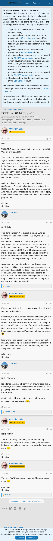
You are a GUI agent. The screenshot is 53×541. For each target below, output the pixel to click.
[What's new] (44, 3)
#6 (51, 474)
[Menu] (4, 3)
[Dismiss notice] (49, 10)
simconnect (6, 123)
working (22, 123)
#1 (51, 139)
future (29, 120)
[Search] (49, 3)
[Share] (47, 138)
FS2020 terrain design (24, 75)
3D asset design (28, 38)
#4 (51, 374)
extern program (7, 120)
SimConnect (19, 81)
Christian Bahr (9, 117)
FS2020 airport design (24, 58)
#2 (51, 223)
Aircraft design (27, 52)
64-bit (35, 117)
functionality (20, 120)
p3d (43, 120)
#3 (51, 304)
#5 (51, 429)
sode (15, 123)
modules (36, 120)
